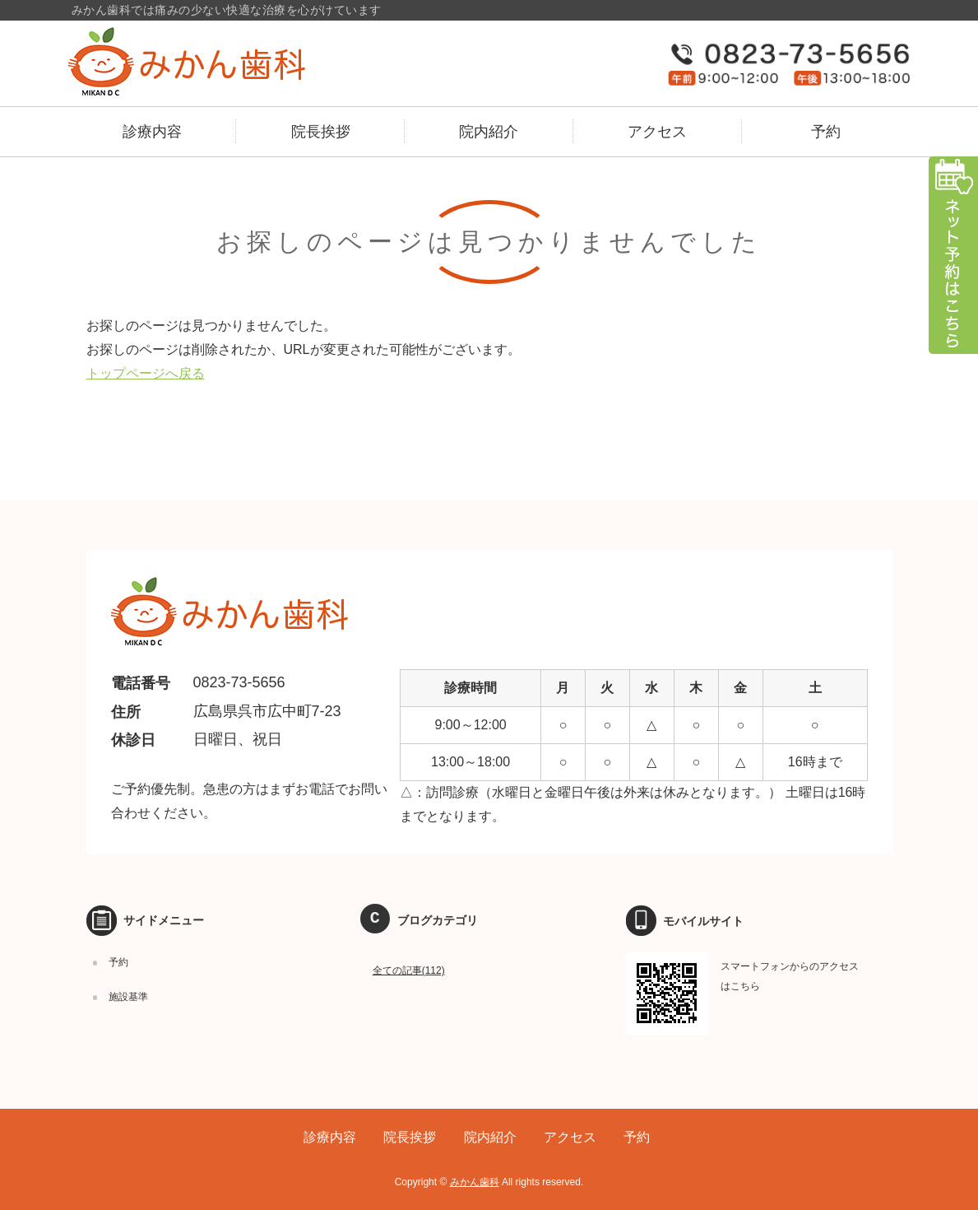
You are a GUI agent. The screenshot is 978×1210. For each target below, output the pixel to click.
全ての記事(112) (409, 970)
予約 (826, 131)
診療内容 (152, 131)
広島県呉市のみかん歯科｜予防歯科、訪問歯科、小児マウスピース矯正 (220, 62)
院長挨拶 (320, 131)
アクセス (657, 131)
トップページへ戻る (145, 373)
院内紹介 (488, 131)
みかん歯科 (474, 1182)
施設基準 (128, 997)
